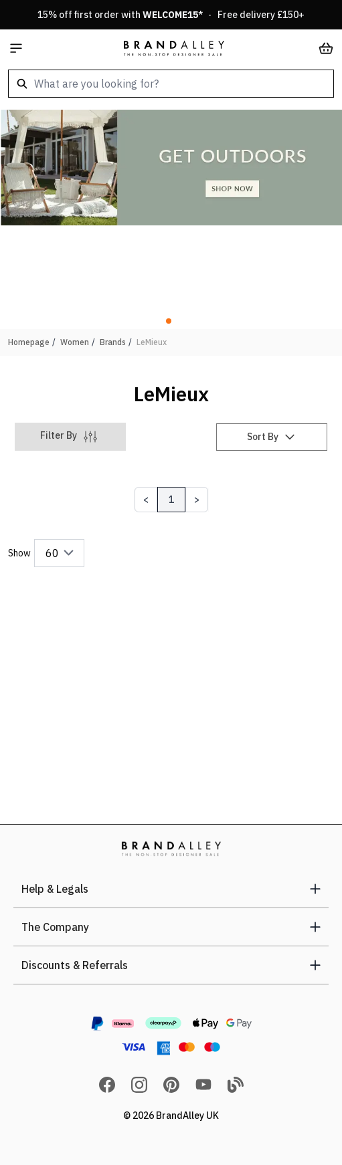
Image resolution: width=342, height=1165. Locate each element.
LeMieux (152, 342)
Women (74, 342)
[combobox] (171, 84)
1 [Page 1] (171, 500)
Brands (113, 342)
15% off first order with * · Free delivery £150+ (171, 14)
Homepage (29, 342)
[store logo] (174, 48)
